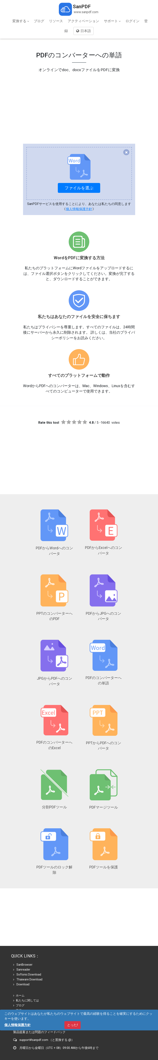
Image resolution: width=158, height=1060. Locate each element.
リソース (56, 21)
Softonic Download (27, 950)
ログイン (132, 21)
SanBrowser (23, 941)
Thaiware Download (27, 955)
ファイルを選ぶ (79, 187)
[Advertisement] (79, 102)
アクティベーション (83, 21)
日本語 (83, 31)
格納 (17, 986)
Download (21, 960)
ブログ (39, 21)
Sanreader (21, 946)
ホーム (18, 971)
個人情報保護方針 (79, 209)
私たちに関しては (26, 976)
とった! (72, 1025)
